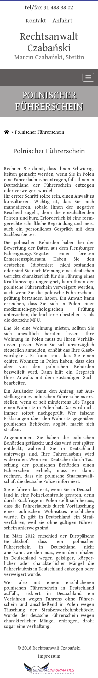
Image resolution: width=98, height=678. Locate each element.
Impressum (49, 656)
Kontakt (36, 20)
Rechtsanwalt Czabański (49, 42)
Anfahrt (62, 20)
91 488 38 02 (58, 7)
